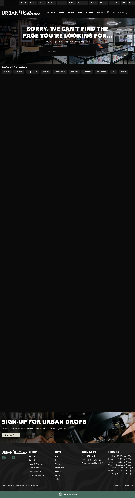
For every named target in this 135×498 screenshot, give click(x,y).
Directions (59, 468)
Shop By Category (37, 464)
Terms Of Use (128, 486)
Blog (57, 460)
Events (58, 471)
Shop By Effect (35, 468)
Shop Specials (35, 460)
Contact (58, 464)
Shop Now (51, 12)
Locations (89, 12)
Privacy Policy (117, 486)
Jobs (57, 479)
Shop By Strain (35, 471)
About (80, 12)
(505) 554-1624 (88, 456)
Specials (71, 12)
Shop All (32, 456)
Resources (101, 12)
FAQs (57, 475)
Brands (61, 12)
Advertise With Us (36, 475)
